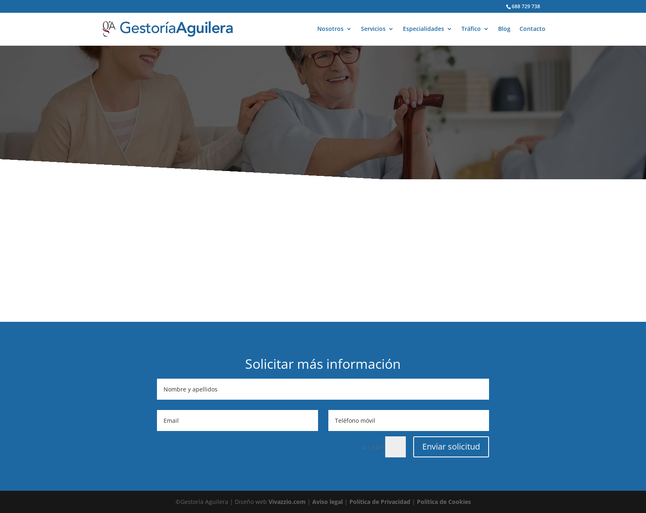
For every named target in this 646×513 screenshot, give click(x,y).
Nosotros (330, 29)
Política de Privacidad (379, 502)
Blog (504, 29)
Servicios (373, 29)
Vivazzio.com (287, 502)
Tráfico (471, 29)
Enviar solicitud (451, 446)
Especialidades (423, 29)
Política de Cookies (444, 502)
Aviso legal (327, 502)
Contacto (532, 29)
